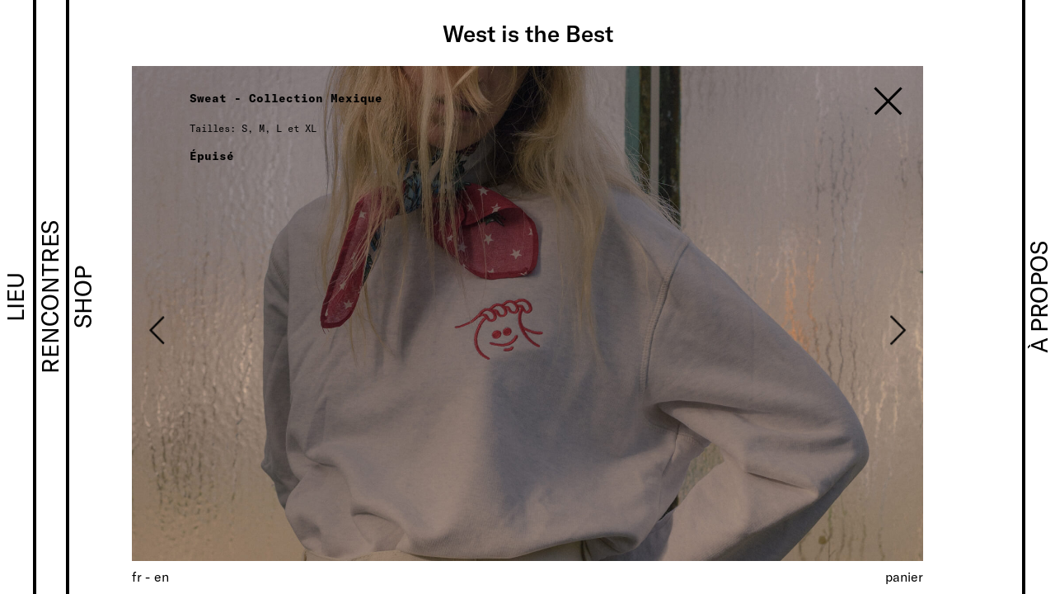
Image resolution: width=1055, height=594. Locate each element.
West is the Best (528, 33)
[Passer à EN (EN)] (161, 576)
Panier (904, 576)
